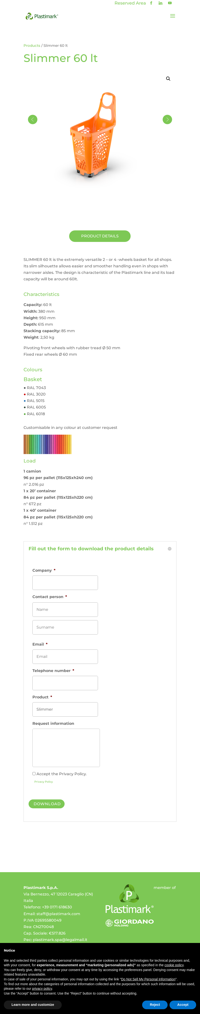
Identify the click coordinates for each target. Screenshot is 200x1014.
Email (40, 644)
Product (42, 697)
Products (32, 45)
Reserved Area (130, 3)
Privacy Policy (43, 781)
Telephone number (53, 670)
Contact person (49, 596)
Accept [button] (182, 1005)
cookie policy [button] (173, 965)
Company (43, 570)
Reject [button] (155, 1005)
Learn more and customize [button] (33, 1005)
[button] (168, 78)
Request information (53, 723)
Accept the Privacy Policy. (61, 774)
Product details (100, 236)
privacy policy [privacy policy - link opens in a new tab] (42, 988)
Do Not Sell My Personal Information (148, 979)
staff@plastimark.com (58, 911)
